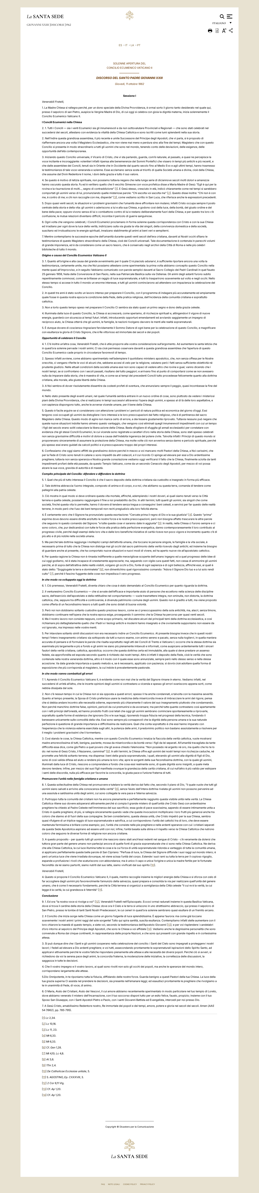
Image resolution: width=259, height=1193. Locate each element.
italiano (219, 24)
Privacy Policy (147, 1184)
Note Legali (114, 1184)
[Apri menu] (229, 16)
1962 (68, 25)
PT (138, 45)
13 (169, 924)
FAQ (103, 1184)
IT (126, 45)
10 (152, 865)
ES (120, 45)
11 (100, 889)
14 (149, 929)
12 (97, 901)
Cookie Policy (130, 1184)
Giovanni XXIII (38, 25)
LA (132, 45)
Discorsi (58, 25)
